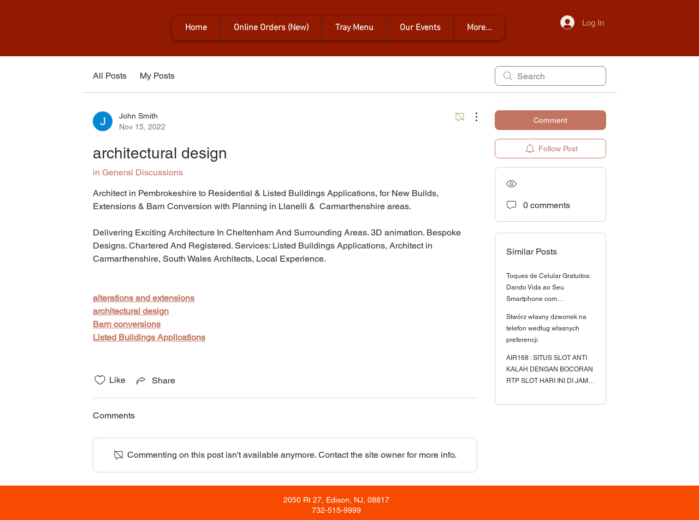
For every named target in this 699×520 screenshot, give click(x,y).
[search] (550, 76)
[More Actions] (470, 116)
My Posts (157, 75)
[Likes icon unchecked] (100, 380)
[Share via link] (154, 380)
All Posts (110, 75)
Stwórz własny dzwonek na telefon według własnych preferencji (546, 328)
